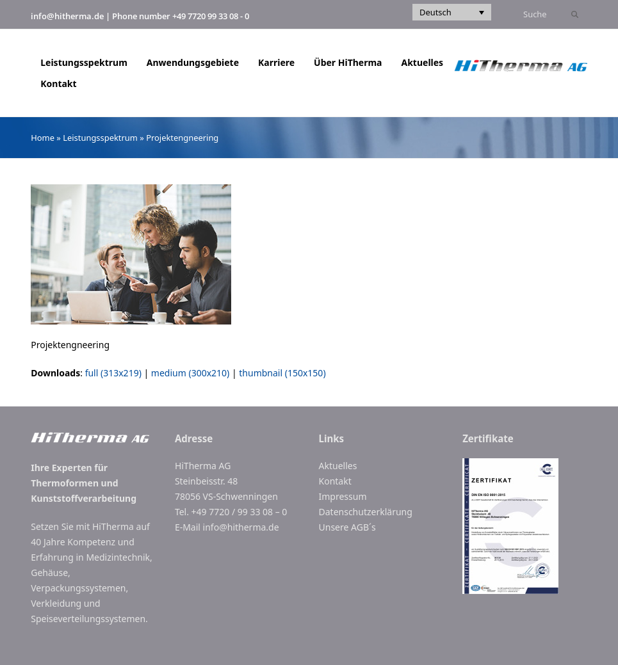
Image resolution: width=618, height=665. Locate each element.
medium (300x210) (190, 373)
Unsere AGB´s (347, 527)
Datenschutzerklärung (365, 512)
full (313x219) (113, 373)
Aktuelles (338, 466)
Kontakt (335, 481)
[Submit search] (574, 14)
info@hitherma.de (67, 16)
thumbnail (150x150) (282, 373)
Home (42, 137)
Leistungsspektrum (100, 137)
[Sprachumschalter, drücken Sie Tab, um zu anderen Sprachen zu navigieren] (451, 12)
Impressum (343, 496)
